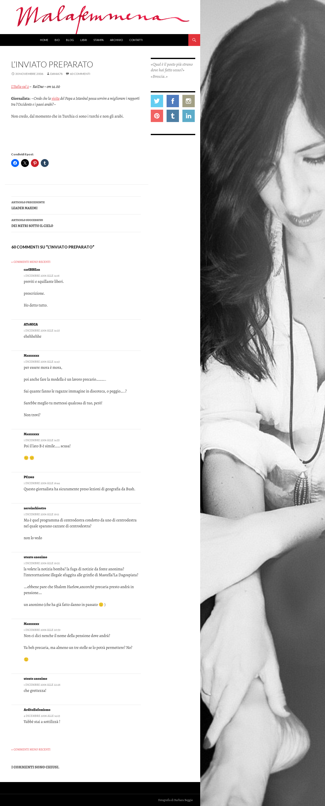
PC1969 (29, 477)
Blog (70, 39)
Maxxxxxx (31, 355)
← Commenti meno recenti (30, 262)
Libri (83, 39)
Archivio (116, 39)
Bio (57, 39)
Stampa (98, 39)
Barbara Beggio (183, 800)
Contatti (136, 39)
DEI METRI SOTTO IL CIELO (76, 222)
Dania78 (56, 74)
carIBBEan (32, 269)
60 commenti (80, 74)
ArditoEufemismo (37, 709)
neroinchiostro (35, 508)
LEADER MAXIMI (76, 204)
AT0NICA (31, 324)
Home (44, 39)
